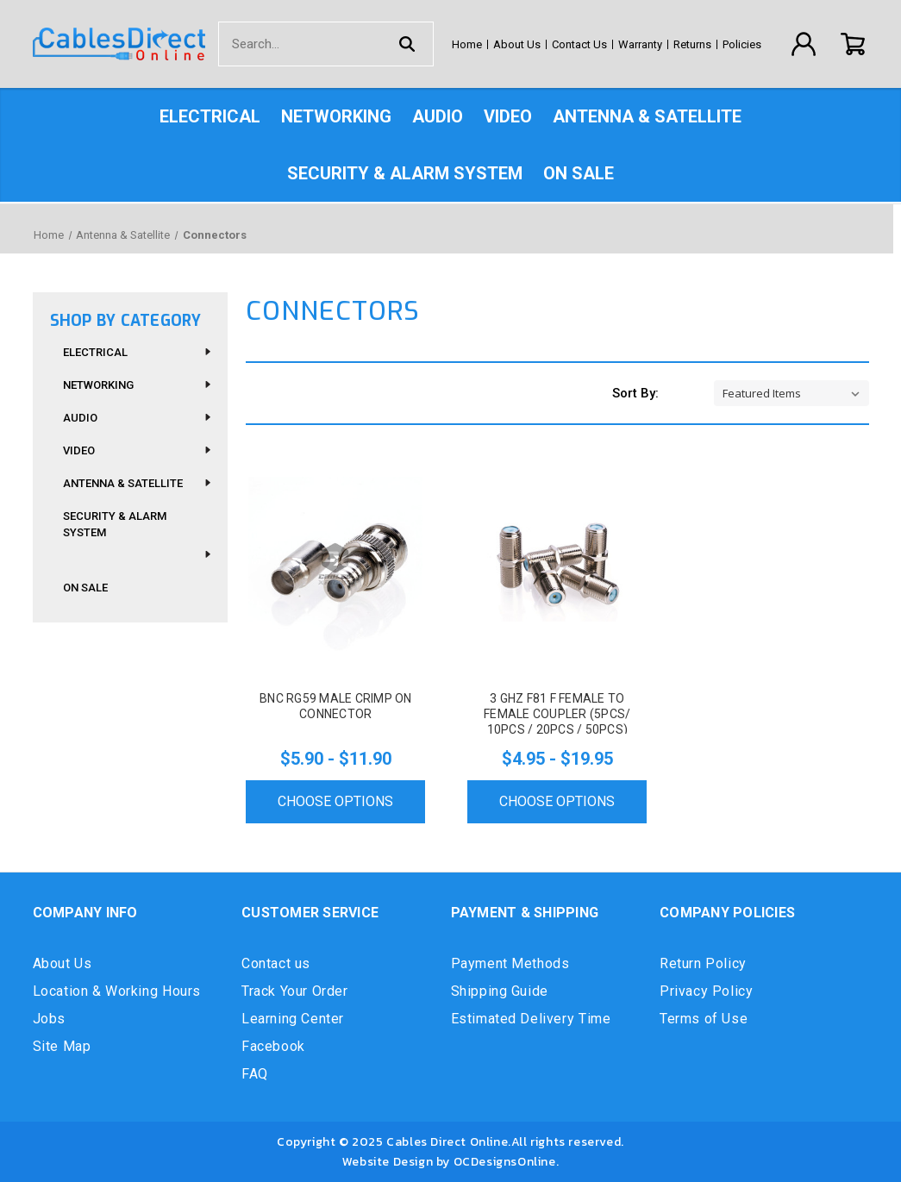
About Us (517, 44)
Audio (437, 116)
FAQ (254, 1074)
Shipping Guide (499, 991)
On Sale (578, 173)
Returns (692, 44)
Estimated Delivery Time (531, 1018)
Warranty (640, 44)
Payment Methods (510, 963)
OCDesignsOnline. (507, 1162)
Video (508, 116)
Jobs (49, 1018)
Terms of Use (704, 1018)
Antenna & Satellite (647, 116)
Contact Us (579, 44)
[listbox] (791, 393)
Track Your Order (294, 991)
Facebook (273, 1046)
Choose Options (335, 801)
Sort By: (635, 393)
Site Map (62, 1046)
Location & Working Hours (117, 991)
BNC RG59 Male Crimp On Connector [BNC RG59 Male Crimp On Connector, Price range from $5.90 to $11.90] (336, 706)
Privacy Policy (706, 991)
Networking (336, 116)
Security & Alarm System (404, 173)
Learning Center (292, 1018)
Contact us (275, 963)
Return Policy (703, 963)
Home (467, 44)
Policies (742, 44)
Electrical (210, 116)
